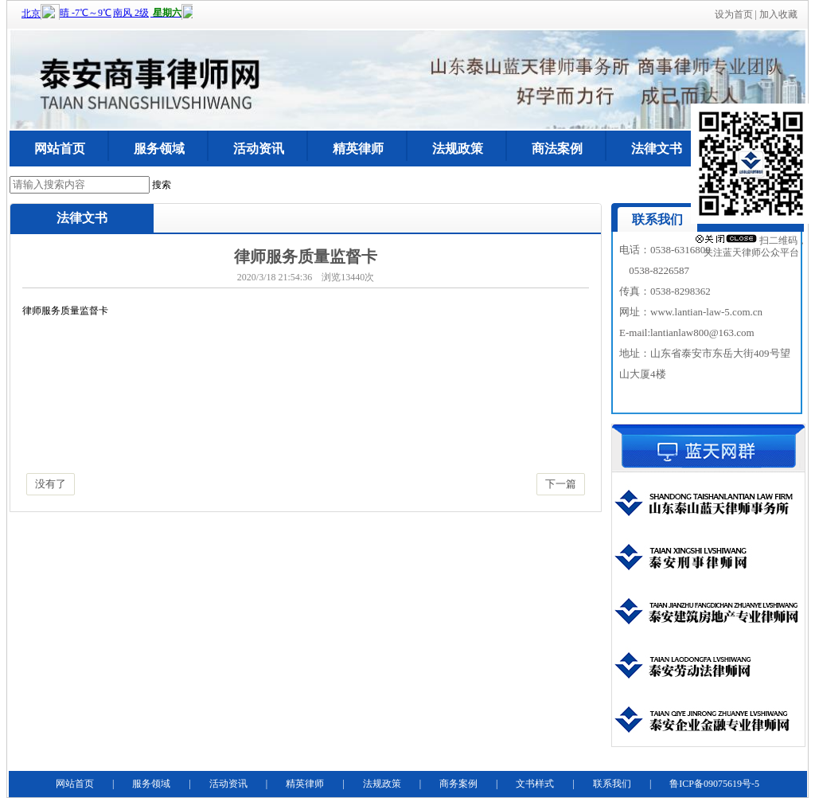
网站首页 (59, 148)
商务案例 (458, 783)
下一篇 (560, 484)
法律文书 (656, 148)
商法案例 (557, 148)
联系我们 (612, 783)
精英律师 (358, 148)
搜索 (161, 184)
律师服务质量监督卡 (65, 310)
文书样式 (535, 783)
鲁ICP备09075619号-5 (714, 783)
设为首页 (734, 14)
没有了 (50, 484)
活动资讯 (258, 148)
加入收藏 (778, 14)
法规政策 (457, 148)
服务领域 (159, 148)
